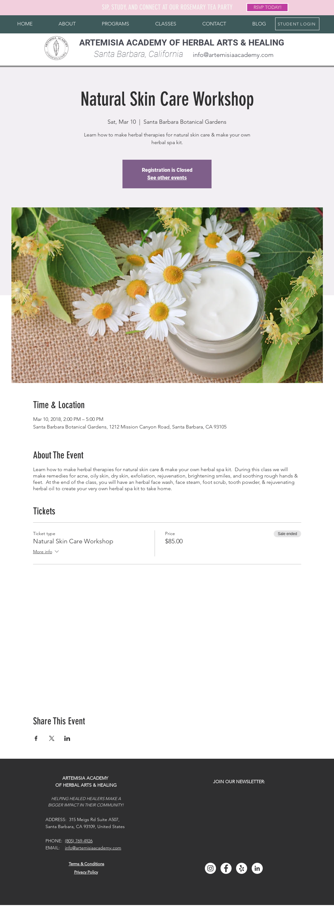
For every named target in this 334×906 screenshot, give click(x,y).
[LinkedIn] (257, 868)
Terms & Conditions (86, 863)
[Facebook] (226, 868)
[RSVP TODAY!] (267, 7)
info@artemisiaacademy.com (233, 55)
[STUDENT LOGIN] (297, 23)
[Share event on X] (52, 738)
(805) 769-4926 (79, 841)
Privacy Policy (86, 872)
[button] (67, 24)
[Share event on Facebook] (36, 738)
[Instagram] (210, 868)
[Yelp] (241, 868)
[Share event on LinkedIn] (67, 738)
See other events (167, 178)
